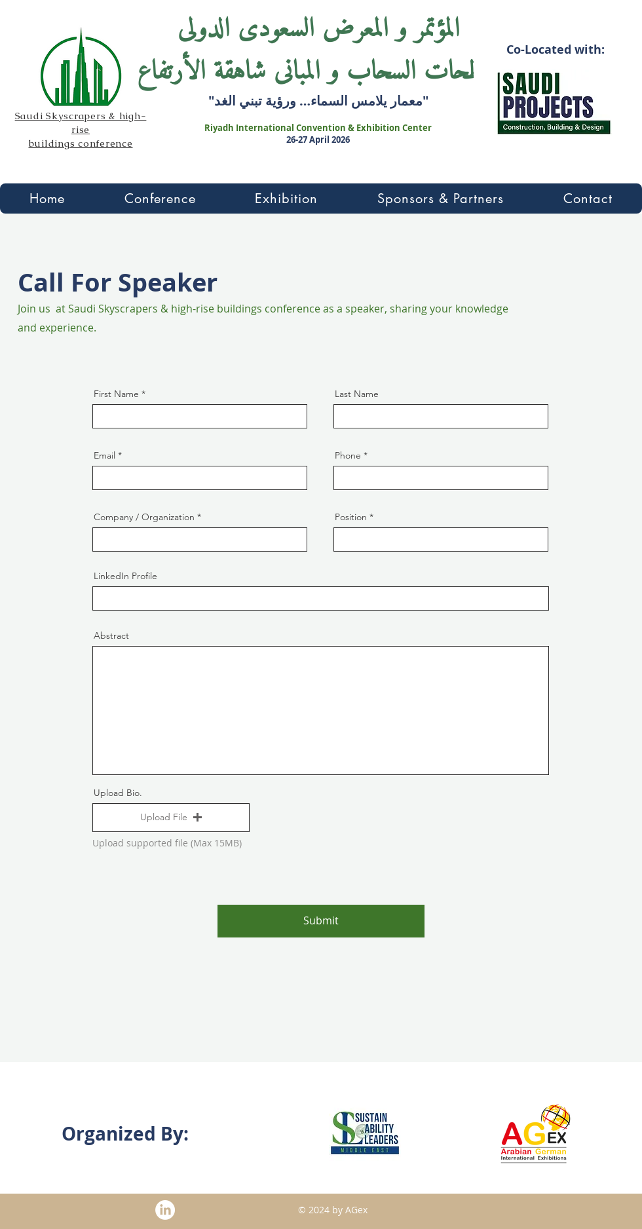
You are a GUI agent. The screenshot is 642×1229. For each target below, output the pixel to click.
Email (104, 455)
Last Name (357, 393)
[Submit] (321, 921)
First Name (116, 393)
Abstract (111, 635)
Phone (348, 455)
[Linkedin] (165, 1210)
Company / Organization (144, 516)
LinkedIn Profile (125, 575)
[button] (160, 198)
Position (351, 516)
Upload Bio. (118, 792)
